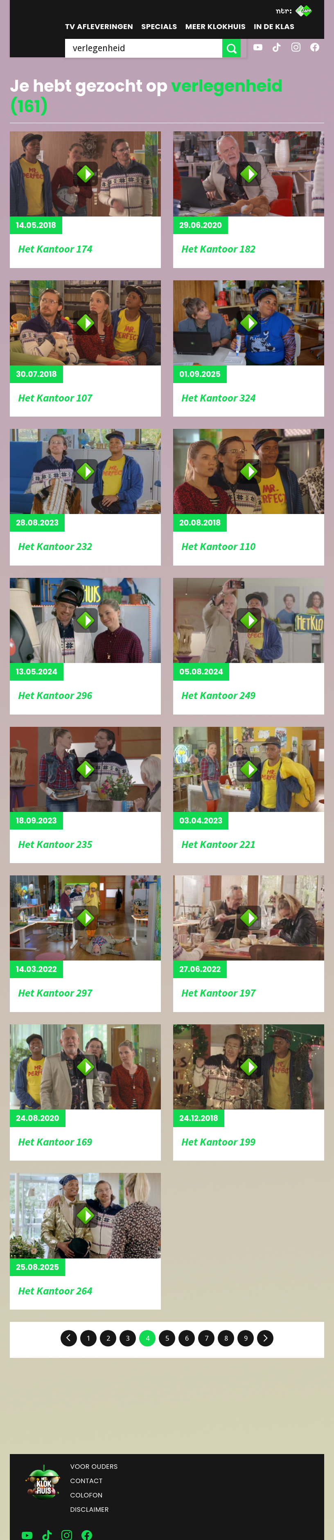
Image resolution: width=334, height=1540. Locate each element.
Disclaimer (89, 1509)
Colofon (86, 1495)
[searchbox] (146, 48)
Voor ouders (94, 1466)
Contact (86, 1481)
